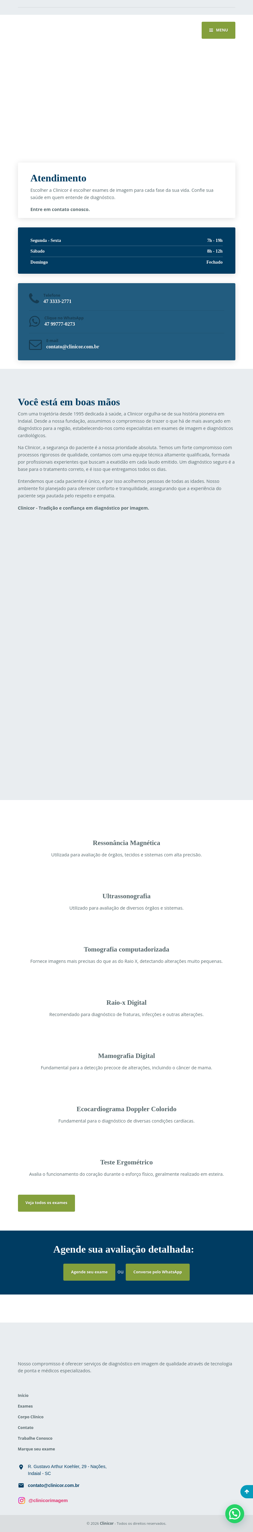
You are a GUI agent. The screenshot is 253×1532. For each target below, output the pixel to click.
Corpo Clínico (31, 1417)
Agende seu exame (89, 1272)
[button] (234, 1513)
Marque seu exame (36, 1449)
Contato (26, 1427)
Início (23, 1395)
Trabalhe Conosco (35, 1438)
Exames (25, 1406)
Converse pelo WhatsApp (157, 1272)
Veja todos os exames (46, 1202)
